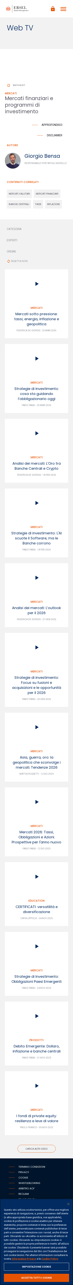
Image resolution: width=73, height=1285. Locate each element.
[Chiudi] (68, 1204)
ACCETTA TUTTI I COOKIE (36, 1277)
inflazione (53, 204)
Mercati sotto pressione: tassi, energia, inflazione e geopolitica (36, 319)
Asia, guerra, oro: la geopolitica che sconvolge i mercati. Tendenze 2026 (37, 762)
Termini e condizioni (31, 1167)
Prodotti (36, 1040)
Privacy (23, 1172)
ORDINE (11, 251)
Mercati (37, 308)
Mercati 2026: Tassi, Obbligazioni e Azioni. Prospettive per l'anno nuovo (36, 837)
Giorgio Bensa (42, 156)
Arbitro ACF (26, 1188)
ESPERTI (12, 240)
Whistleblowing (29, 1183)
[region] (36, 1242)
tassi (38, 204)
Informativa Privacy (24, 1258)
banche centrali (19, 204)
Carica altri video (37, 1149)
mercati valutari (19, 193)
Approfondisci (52, 124)
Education (36, 901)
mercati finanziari (47, 193)
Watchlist (16, 85)
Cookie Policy (49, 1258)
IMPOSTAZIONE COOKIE (36, 1266)
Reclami (23, 1194)
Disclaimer (54, 135)
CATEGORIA (14, 229)
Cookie (23, 1177)
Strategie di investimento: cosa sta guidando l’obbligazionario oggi (36, 393)
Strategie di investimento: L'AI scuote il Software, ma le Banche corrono (36, 538)
